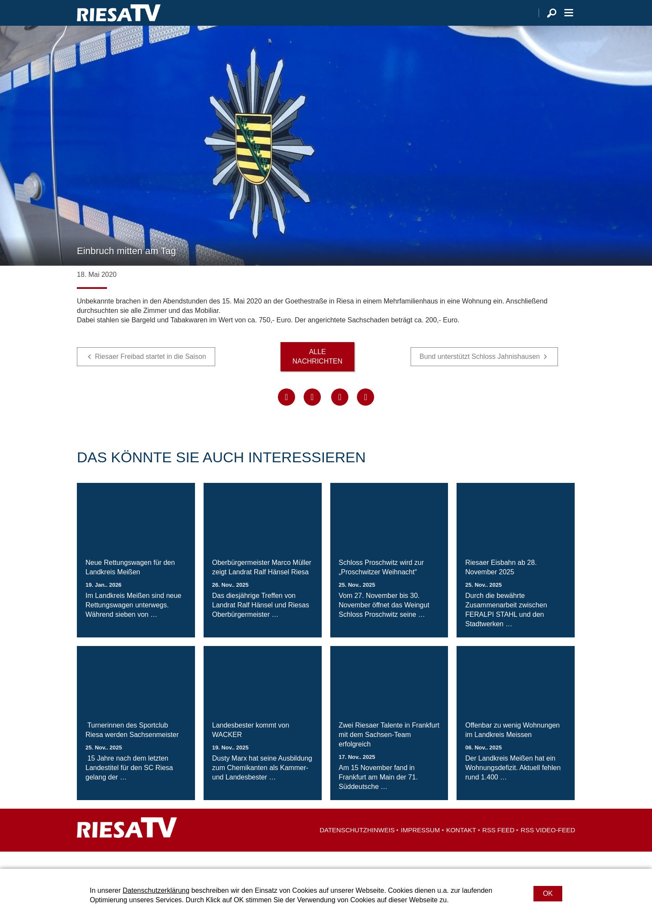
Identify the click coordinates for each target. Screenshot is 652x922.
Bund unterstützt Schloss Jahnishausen (480, 373)
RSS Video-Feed (548, 847)
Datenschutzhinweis (357, 847)
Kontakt (461, 847)
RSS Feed (498, 847)
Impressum (420, 847)
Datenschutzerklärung (155, 890)
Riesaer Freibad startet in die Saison (150, 373)
